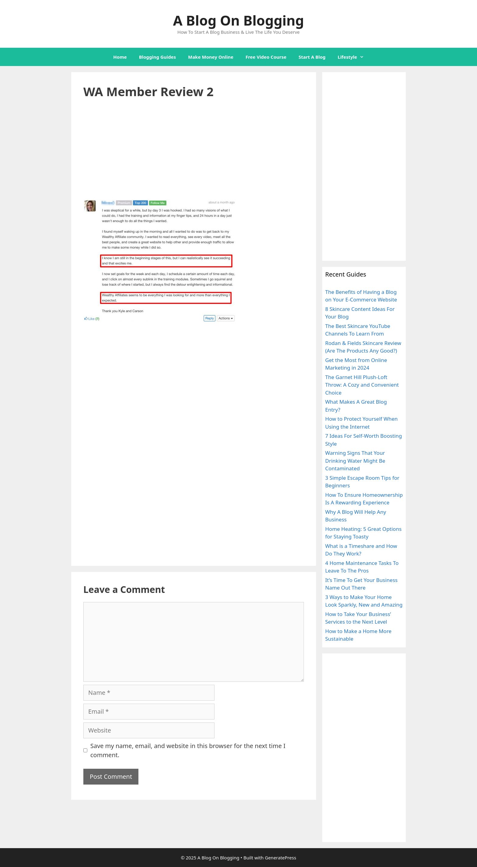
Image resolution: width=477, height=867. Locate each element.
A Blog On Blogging (238, 20)
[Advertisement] (193, 153)
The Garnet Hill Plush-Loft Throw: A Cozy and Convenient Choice (362, 385)
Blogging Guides (157, 57)
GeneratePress (280, 858)
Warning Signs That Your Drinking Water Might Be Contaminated (355, 460)
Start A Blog (312, 57)
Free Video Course (265, 57)
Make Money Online (210, 57)
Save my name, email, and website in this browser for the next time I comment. (187, 750)
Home (120, 57)
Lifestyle (354, 57)
